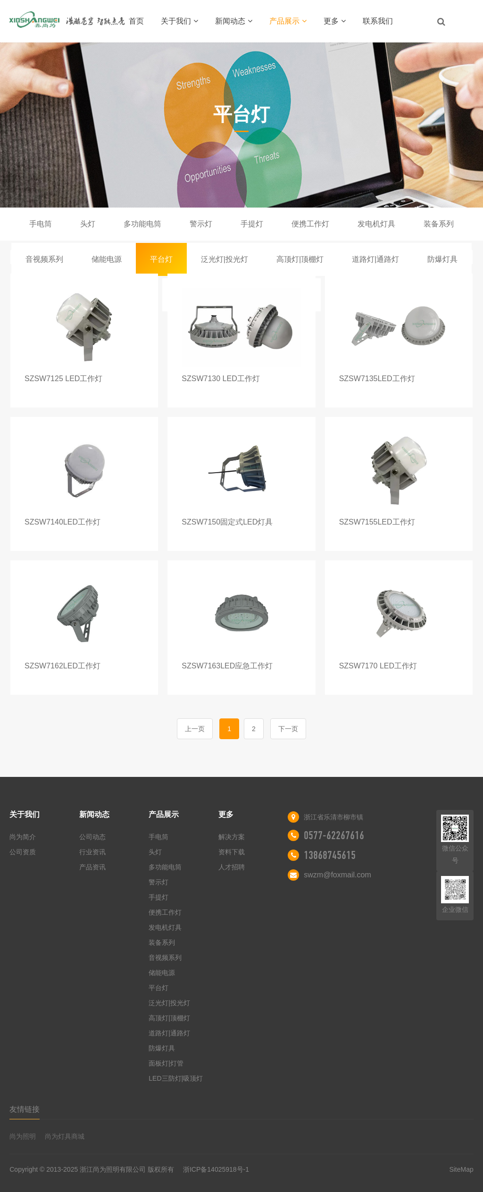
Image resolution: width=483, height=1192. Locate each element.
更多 (335, 21)
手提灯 (252, 224)
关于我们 (179, 21)
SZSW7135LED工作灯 (377, 379)
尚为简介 (22, 837)
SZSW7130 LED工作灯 (220, 379)
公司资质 (22, 852)
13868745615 (330, 855)
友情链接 (24, 1109)
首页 (136, 21)
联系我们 (378, 21)
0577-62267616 (334, 835)
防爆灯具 (442, 259)
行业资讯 (92, 852)
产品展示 (288, 21)
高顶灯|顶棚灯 (300, 259)
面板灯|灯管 (166, 1063)
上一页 (195, 729)
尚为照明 (22, 1136)
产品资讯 (92, 867)
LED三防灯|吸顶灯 (176, 1078)
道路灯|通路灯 (375, 259)
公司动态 (92, 837)
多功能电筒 (142, 224)
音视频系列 (44, 259)
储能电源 (107, 259)
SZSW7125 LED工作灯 (63, 379)
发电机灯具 (376, 224)
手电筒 (40, 224)
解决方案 (231, 837)
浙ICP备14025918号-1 (216, 1169)
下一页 (288, 729)
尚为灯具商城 (64, 1136)
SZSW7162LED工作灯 (62, 666)
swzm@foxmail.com (337, 875)
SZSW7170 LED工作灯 (378, 666)
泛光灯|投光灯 (224, 259)
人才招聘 (231, 867)
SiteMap (461, 1169)
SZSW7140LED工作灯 (62, 522)
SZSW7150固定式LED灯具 (227, 522)
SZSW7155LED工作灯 (377, 522)
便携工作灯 (310, 224)
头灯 (87, 224)
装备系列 (439, 224)
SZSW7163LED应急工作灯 (227, 666)
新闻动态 (233, 21)
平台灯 (161, 259)
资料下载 (231, 852)
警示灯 (201, 224)
